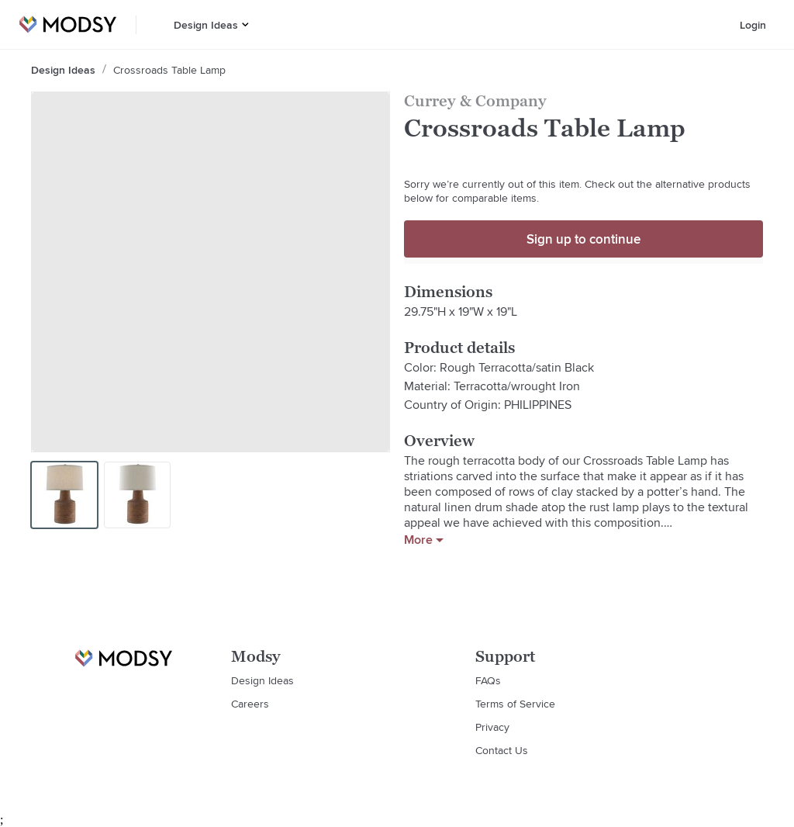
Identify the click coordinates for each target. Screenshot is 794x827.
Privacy (492, 727)
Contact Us (501, 750)
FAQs (488, 680)
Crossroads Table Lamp (169, 70)
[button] (245, 24)
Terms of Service (515, 704)
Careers (250, 704)
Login (753, 25)
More (424, 540)
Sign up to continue (583, 239)
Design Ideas (206, 25)
